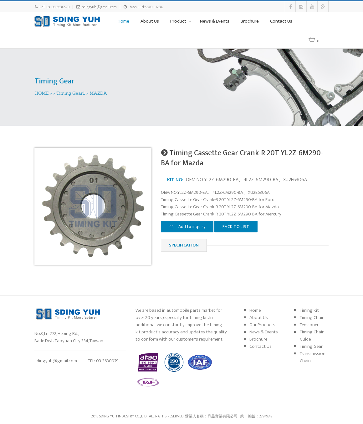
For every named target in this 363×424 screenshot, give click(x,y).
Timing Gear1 (71, 93)
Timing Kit (309, 310)
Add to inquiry (187, 226)
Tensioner (309, 325)
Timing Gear (311, 346)
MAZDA (99, 93)
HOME (42, 93)
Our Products (262, 325)
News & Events (214, 21)
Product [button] (178, 21)
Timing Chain (312, 317)
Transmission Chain (312, 357)
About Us (150, 21)
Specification (184, 245)
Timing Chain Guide (312, 335)
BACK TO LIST (235, 226)
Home (123, 21)
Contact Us (281, 21)
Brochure (250, 21)
